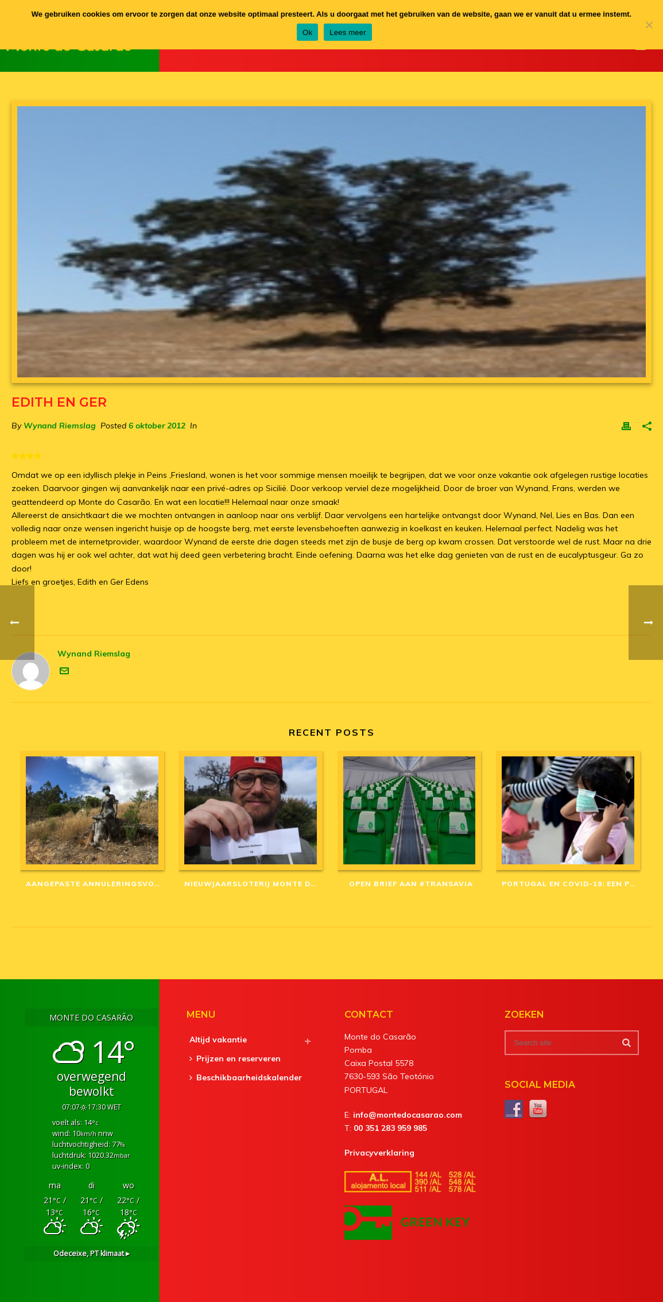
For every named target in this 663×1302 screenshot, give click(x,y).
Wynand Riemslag (60, 425)
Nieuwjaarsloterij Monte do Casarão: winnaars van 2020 (254, 883)
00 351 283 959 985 (390, 1128)
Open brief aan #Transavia (411, 883)
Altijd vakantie (218, 1039)
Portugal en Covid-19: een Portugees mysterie (572, 883)
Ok (307, 32)
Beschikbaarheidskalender (245, 1077)
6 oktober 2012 (157, 425)
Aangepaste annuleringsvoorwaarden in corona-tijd (96, 883)
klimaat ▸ (91, 1253)
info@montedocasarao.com (407, 1115)
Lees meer (347, 32)
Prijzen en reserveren (235, 1058)
